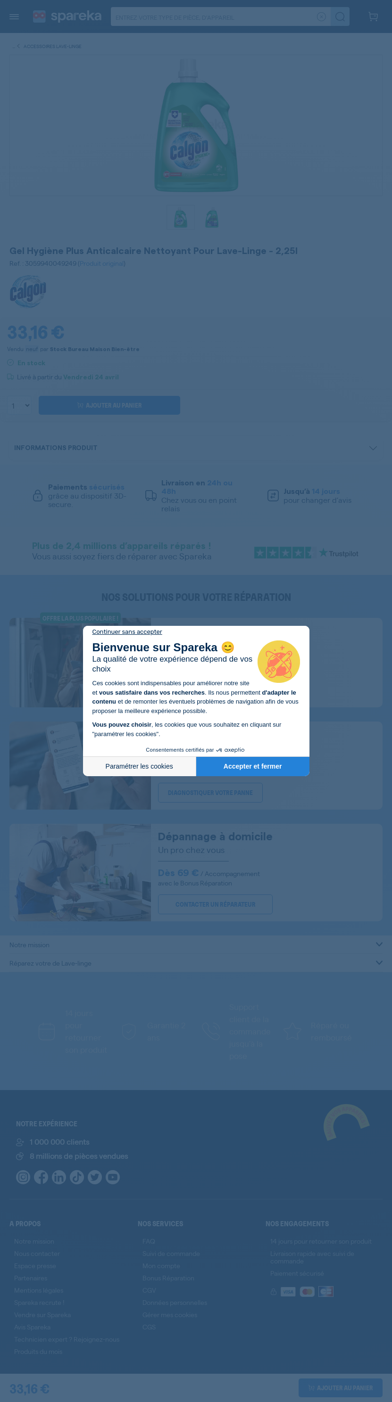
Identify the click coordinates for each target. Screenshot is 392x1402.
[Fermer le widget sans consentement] (127, 632)
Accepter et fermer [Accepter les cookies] (253, 766)
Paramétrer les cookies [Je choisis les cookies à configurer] (139, 766)
